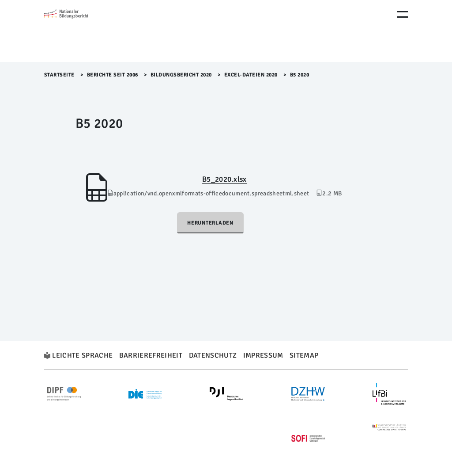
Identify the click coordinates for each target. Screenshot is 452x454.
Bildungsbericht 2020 (181, 75)
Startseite (59, 75)
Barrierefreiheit (150, 355)
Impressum (263, 355)
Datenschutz (213, 355)
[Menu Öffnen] (402, 14)
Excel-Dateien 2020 (251, 75)
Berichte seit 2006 (112, 75)
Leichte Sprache (82, 355)
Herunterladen (210, 223)
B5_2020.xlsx (224, 179)
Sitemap (304, 355)
